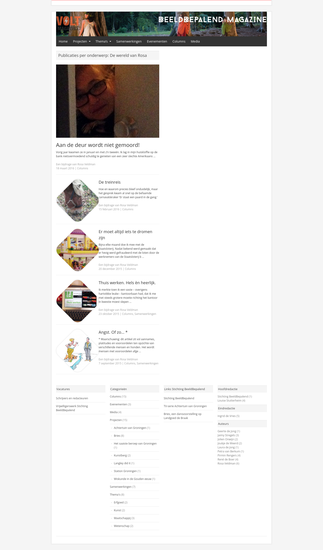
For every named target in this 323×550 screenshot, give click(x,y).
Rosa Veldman (227, 463)
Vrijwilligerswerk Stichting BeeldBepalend (72, 408)
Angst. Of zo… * (113, 332)
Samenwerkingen (129, 41)
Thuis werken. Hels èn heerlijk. (127, 282)
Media (195, 41)
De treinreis (110, 182)
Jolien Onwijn (226, 439)
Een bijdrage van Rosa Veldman (75, 164)
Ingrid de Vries (227, 416)
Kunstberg (120, 455)
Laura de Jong (226, 447)
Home (63, 41)
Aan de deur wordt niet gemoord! (98, 144)
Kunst (117, 510)
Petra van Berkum (229, 451)
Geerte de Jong (227, 431)
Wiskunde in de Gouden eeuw (132, 479)
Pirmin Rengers (227, 455)
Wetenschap (121, 526)
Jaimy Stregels (226, 435)
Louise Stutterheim (229, 400)
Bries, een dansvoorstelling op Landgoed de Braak (182, 416)
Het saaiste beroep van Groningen (135, 443)
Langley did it (122, 463)
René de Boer (226, 459)
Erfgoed (119, 502)
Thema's (115, 494)
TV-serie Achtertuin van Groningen (185, 406)
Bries (117, 436)
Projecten (80, 41)
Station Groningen (125, 471)
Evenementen (157, 41)
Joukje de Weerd (228, 443)
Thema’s (102, 41)
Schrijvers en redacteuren (72, 398)
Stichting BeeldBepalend (179, 398)
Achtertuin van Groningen (130, 428)
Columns (179, 41)
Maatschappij (122, 518)
